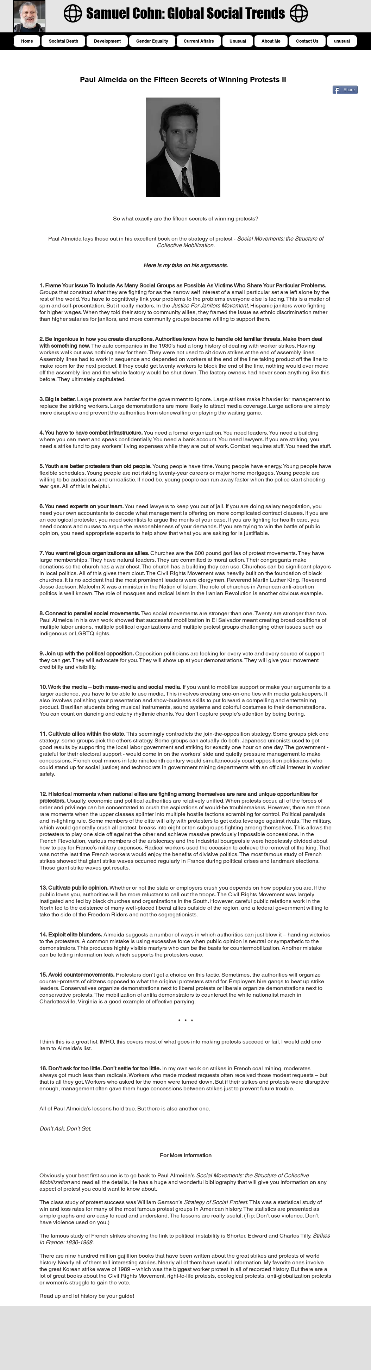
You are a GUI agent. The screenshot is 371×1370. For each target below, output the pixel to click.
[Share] (345, 90)
